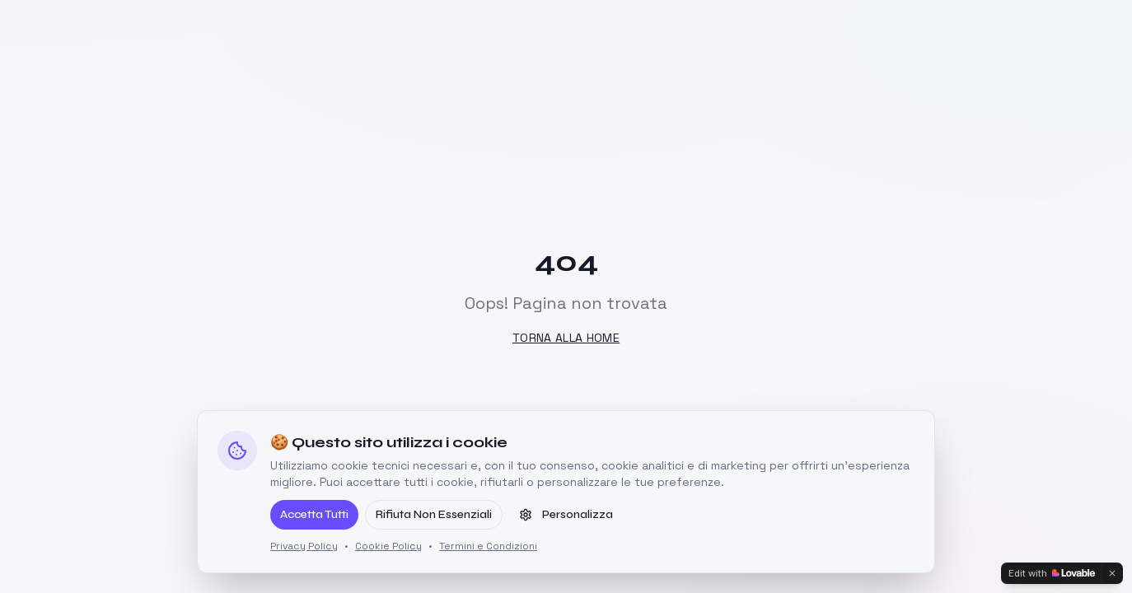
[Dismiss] (1112, 573)
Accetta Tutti (314, 514)
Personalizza (566, 514)
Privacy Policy (304, 546)
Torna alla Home (566, 337)
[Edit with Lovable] (1052, 573)
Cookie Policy (388, 546)
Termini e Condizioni (488, 546)
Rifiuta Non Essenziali (434, 514)
